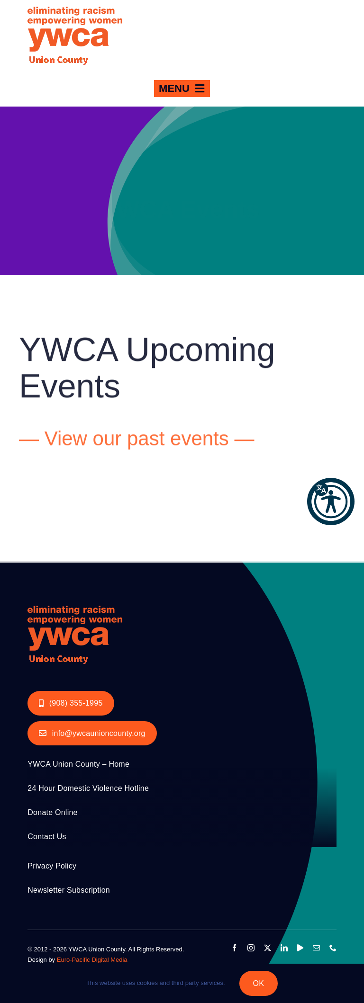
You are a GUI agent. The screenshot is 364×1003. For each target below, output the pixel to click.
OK (258, 983)
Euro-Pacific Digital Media (92, 959)
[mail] (316, 947)
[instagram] (251, 947)
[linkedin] (284, 947)
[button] (331, 501)
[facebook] (234, 947)
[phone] (333, 947)
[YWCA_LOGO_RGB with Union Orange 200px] (74, 603)
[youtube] (300, 947)
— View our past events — (136, 440)
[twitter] (267, 947)
